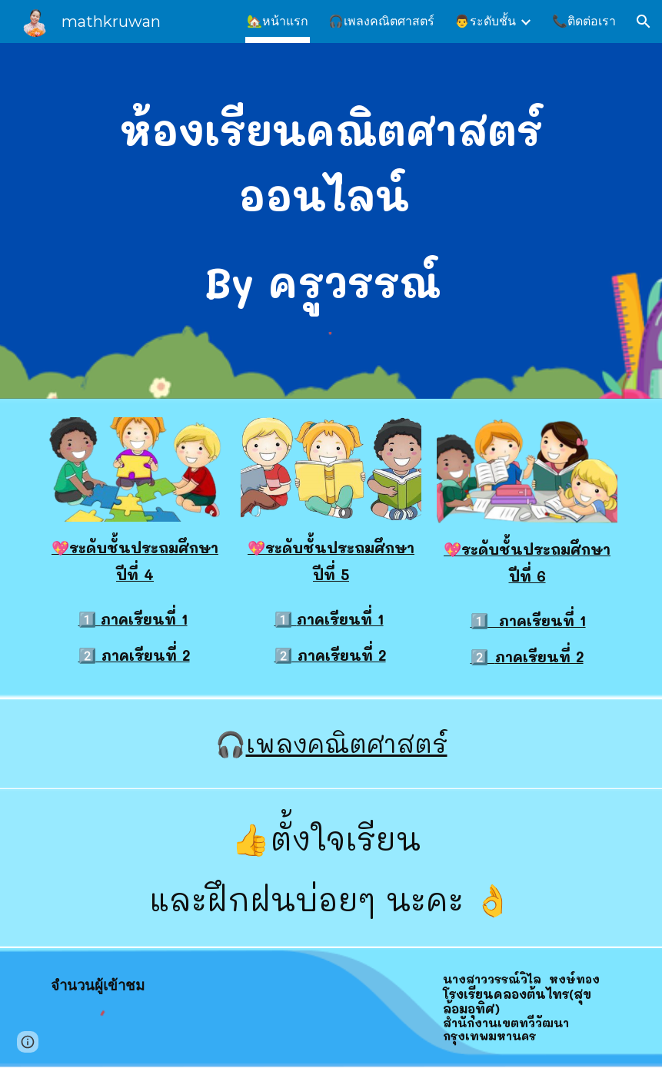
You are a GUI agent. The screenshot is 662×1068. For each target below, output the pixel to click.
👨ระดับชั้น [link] (485, 21)
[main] (330, 207)
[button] (643, 21)
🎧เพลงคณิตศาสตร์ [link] (381, 21)
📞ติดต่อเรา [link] (584, 21)
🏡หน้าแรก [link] (277, 21)
